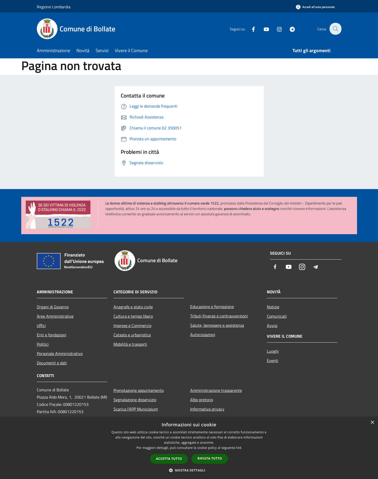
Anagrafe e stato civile (133, 307)
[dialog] (189, 448)
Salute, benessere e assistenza (217, 325)
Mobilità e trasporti (130, 344)
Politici (43, 344)
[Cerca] (335, 29)
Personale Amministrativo (60, 353)
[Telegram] (289, 28)
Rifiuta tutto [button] (209, 458)
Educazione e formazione (212, 306)
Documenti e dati (52, 363)
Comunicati (277, 316)
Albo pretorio (201, 400)
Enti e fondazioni (51, 335)
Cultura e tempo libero (133, 316)
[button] (189, 470)
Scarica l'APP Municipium (135, 409)
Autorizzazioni (202, 334)
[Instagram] (276, 28)
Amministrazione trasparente (216, 390)
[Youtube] (263, 28)
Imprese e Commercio (132, 325)
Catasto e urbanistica (132, 335)
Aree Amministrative (55, 316)
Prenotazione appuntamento (138, 390)
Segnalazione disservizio (134, 400)
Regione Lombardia (53, 7)
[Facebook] (250, 28)
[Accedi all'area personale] (315, 7)
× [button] (372, 423)
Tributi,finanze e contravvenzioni (219, 316)
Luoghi (273, 351)
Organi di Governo (53, 307)
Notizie (273, 307)
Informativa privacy (207, 409)
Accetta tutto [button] (169, 458)
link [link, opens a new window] (238, 448)
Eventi (272, 360)
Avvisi (272, 325)
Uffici (41, 325)
